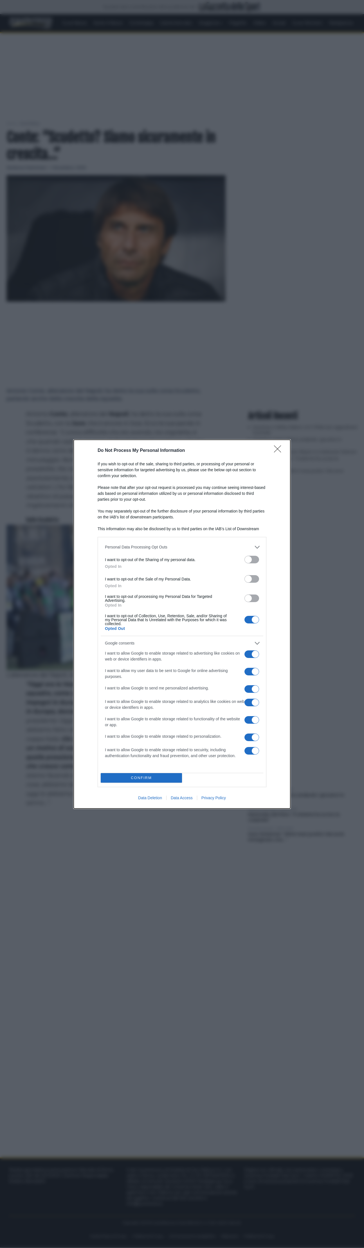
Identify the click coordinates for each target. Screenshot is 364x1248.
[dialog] (182, 624)
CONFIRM (141, 778)
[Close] (279, 450)
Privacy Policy (213, 798)
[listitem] (182, 547)
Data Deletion (150, 798)
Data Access (182, 798)
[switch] (251, 559)
